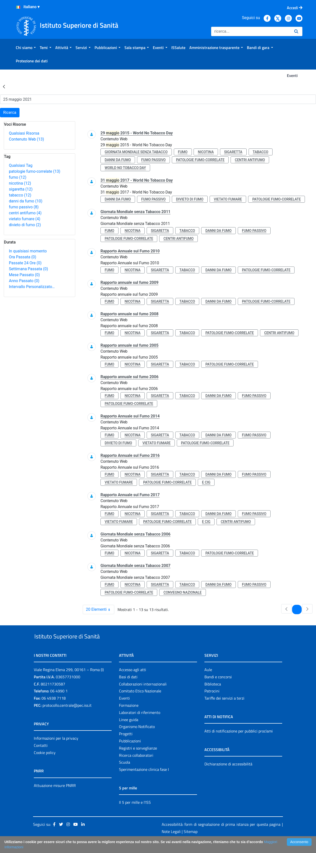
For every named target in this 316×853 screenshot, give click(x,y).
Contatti (41, 757)
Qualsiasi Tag (20, 165)
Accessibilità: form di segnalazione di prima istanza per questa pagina (221, 836)
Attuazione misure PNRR (55, 797)
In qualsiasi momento (28, 251)
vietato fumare (24, 219)
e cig (206, 482)
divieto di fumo (25, 224)
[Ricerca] (250, 31)
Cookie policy (45, 764)
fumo (17, 177)
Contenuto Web (26, 139)
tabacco (20, 195)
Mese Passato (24, 274)
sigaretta (21, 189)
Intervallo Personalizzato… (32, 286)
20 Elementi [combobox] (100, 609)
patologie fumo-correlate (34, 171)
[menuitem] (26, 47)
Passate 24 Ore (25, 263)
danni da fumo (25, 201)
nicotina (20, 183)
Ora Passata (22, 257)
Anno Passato (24, 280)
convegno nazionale (182, 592)
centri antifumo (25, 213)
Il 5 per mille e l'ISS (135, 814)
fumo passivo (24, 207)
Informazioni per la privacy (56, 750)
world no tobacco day (125, 168)
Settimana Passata (28, 269)
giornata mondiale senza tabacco (136, 152)
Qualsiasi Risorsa (24, 133)
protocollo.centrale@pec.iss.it (67, 717)
